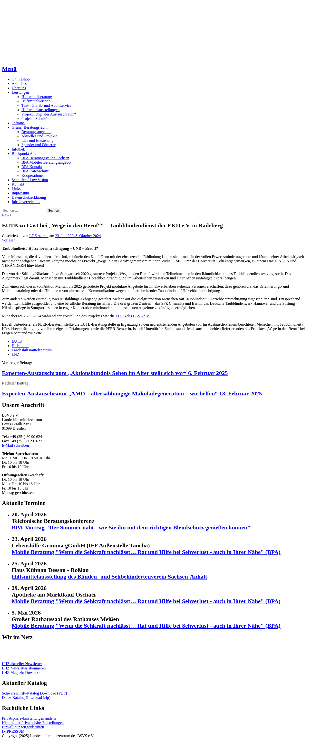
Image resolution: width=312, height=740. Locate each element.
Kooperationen (33, 175)
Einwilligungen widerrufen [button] (23, 727)
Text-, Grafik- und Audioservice (46, 105)
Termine (18, 123)
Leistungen (20, 92)
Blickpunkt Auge (25, 154)
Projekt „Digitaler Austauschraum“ (48, 114)
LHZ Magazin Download (21, 672)
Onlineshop (21, 79)
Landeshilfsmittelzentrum (32, 350)
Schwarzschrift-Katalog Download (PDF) (34, 693)
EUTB (17, 341)
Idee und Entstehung (37, 140)
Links (16, 189)
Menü (9, 69)
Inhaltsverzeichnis (26, 202)
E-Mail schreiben (15, 445)
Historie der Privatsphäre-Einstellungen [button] (33, 723)
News (6, 215)
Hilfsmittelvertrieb (35, 101)
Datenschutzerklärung (29, 197)
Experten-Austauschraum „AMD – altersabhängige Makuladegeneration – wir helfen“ (132, 393)
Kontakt (18, 184)
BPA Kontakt (31, 167)
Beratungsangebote (36, 132)
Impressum (20, 193)
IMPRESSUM (13, 731)
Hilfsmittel (20, 346)
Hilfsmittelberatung (36, 97)
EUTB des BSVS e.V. (133, 316)
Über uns (19, 88)
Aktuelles (19, 83)
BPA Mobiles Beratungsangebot (46, 162)
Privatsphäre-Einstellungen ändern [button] (29, 718)
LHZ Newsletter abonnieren (24, 668)
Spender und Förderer (38, 145)
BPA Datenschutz (35, 171)
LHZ (15, 354)
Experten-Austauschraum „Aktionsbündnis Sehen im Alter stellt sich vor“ (115, 373)
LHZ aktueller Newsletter (22, 664)
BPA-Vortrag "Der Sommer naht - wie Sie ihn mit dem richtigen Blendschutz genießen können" (131, 527)
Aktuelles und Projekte (39, 136)
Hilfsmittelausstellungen (40, 110)
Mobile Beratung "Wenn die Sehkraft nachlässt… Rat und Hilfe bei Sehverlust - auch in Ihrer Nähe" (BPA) (146, 552)
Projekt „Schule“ (34, 118)
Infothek (18, 149)
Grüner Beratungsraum (30, 127)
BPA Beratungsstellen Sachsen (45, 158)
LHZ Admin (39, 236)
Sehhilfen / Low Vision (30, 180)
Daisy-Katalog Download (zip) (26, 697)
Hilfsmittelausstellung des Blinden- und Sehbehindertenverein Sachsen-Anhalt (109, 576)
